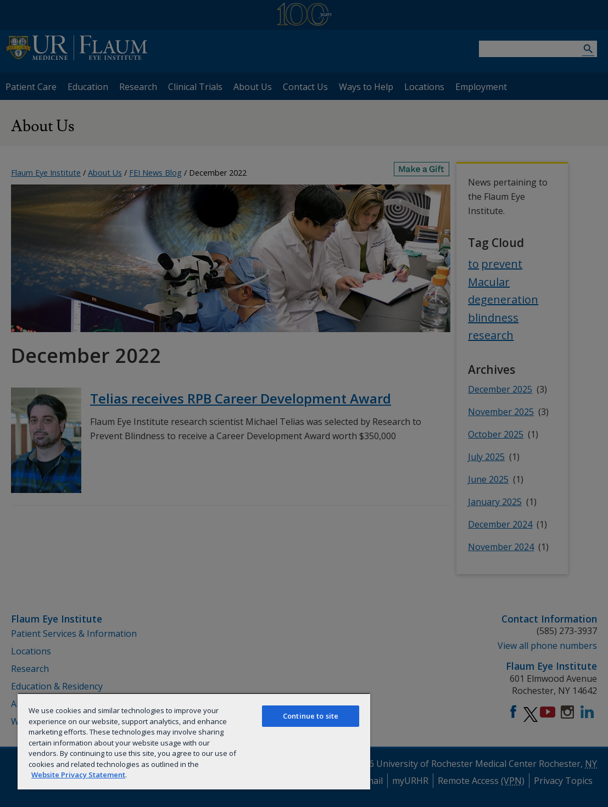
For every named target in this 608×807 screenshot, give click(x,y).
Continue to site (310, 716)
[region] (194, 741)
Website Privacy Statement (78, 775)
